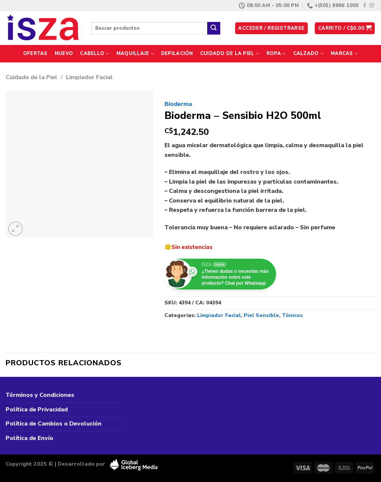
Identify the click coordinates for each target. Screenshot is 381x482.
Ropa (276, 53)
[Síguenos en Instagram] (371, 5)
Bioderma (178, 104)
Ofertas (35, 53)
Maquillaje (135, 53)
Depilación (177, 53)
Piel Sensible (261, 315)
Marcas (344, 53)
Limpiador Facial (89, 77)
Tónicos (292, 315)
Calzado (308, 53)
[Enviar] (213, 28)
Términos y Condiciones (40, 395)
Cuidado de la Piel (229, 53)
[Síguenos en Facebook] (364, 5)
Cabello (94, 53)
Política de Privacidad (37, 409)
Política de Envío (29, 438)
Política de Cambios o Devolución (54, 424)
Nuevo (64, 53)
